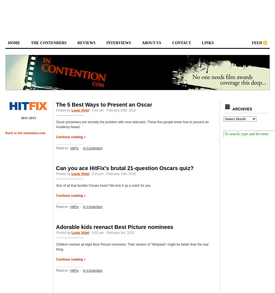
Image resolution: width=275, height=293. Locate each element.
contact (181, 43)
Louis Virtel (80, 110)
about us (151, 43)
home (14, 43)
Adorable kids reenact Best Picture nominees (114, 227)
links (208, 43)
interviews (118, 43)
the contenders (49, 43)
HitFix (74, 148)
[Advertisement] (137, 15)
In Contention (92, 148)
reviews (86, 43)
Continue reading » (71, 137)
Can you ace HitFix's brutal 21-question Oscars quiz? (125, 168)
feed (257, 43)
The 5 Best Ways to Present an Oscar (104, 105)
